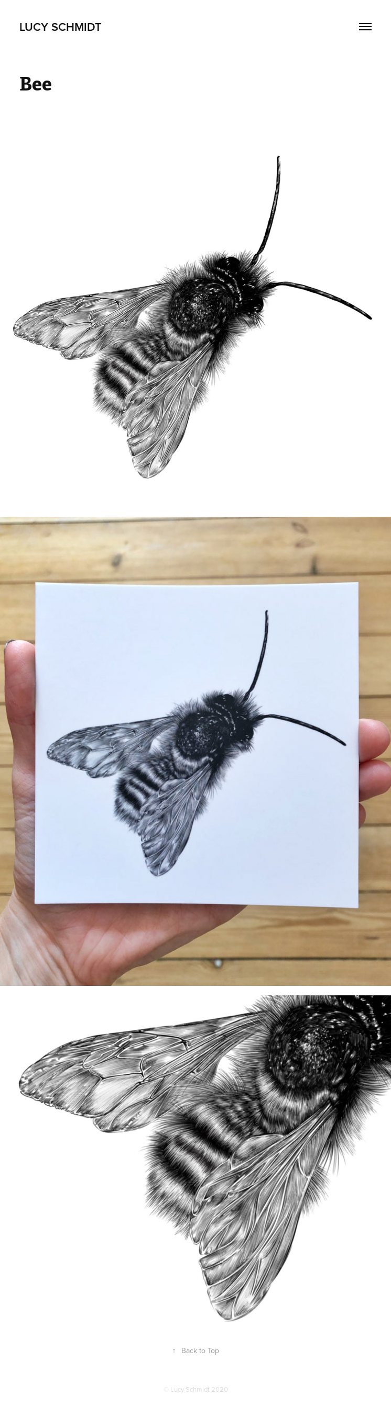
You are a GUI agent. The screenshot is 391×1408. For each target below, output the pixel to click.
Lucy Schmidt (60, 26)
